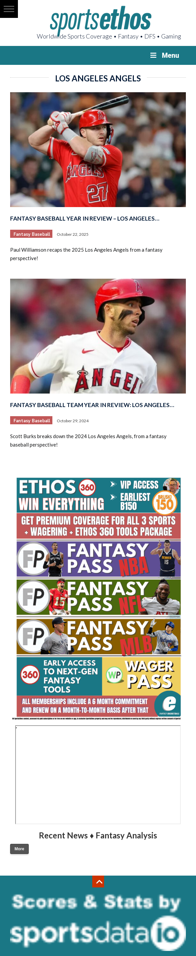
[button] (9, 9)
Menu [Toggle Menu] (164, 55)
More (19, 849)
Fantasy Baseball (32, 234)
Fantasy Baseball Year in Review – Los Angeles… (84, 218)
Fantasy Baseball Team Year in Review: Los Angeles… (92, 404)
